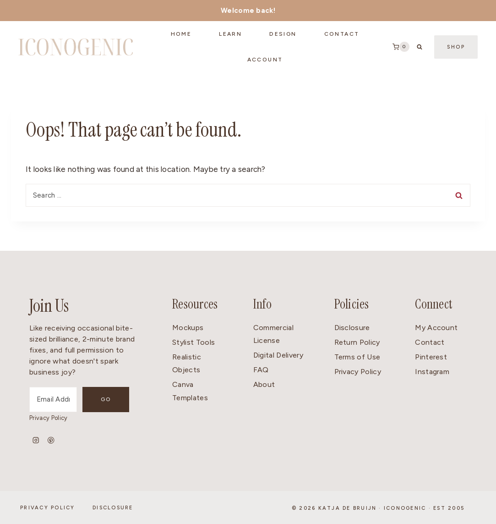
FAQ (261, 369)
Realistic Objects (186, 364)
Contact (429, 342)
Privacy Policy (48, 417)
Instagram (432, 371)
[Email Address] (53, 399)
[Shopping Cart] (400, 46)
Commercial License (273, 334)
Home (181, 34)
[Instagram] (36, 440)
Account (265, 59)
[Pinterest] (51, 440)
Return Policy (357, 342)
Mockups (187, 327)
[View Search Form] (419, 46)
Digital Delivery (278, 355)
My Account (436, 327)
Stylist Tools (193, 342)
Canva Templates (190, 391)
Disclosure (352, 327)
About (264, 384)
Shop (456, 47)
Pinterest (431, 357)
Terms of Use (357, 357)
